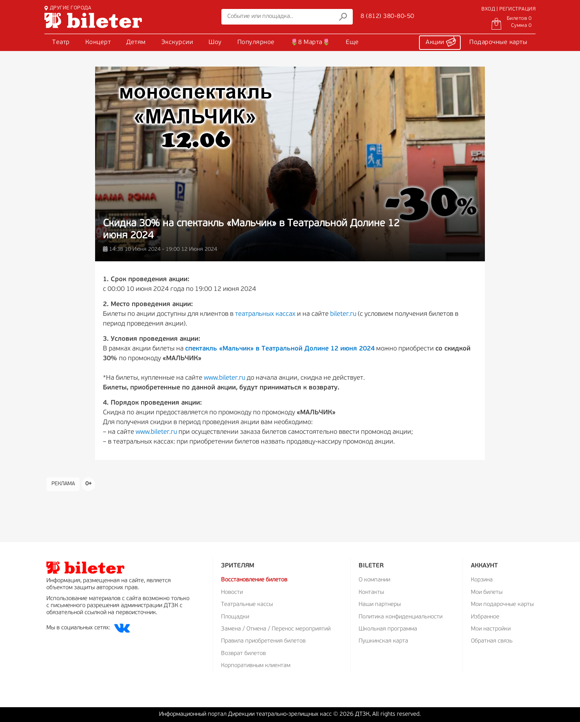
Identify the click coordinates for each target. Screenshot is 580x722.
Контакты (371, 592)
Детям (136, 42)
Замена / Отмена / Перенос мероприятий (276, 629)
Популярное (256, 42)
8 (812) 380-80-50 (387, 16)
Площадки (235, 617)
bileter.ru (343, 314)
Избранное (485, 617)
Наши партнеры (380, 605)
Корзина (482, 580)
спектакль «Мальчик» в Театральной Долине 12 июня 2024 (280, 348)
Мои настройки (491, 629)
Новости (232, 592)
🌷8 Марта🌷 (310, 42)
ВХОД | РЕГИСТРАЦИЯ (508, 9)
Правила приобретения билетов (263, 641)
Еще (352, 42)
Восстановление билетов (254, 580)
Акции (441, 41)
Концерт (98, 42)
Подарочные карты (498, 42)
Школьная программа (388, 629)
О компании (374, 580)
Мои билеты (486, 592)
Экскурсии (177, 42)
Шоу (215, 42)
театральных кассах (265, 314)
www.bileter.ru (224, 378)
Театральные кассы (247, 605)
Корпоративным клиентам (255, 666)
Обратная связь (492, 641)
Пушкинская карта (383, 641)
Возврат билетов (243, 654)
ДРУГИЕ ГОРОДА (67, 8)
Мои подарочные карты (502, 605)
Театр (61, 42)
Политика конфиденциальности (400, 617)
